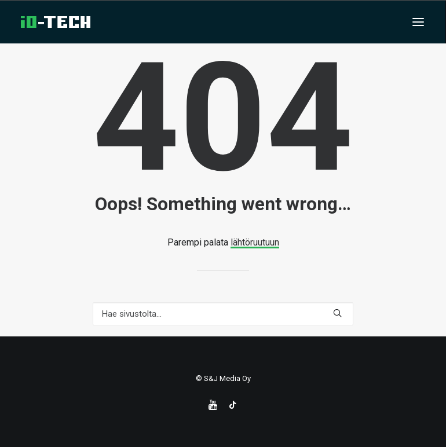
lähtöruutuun (255, 242)
